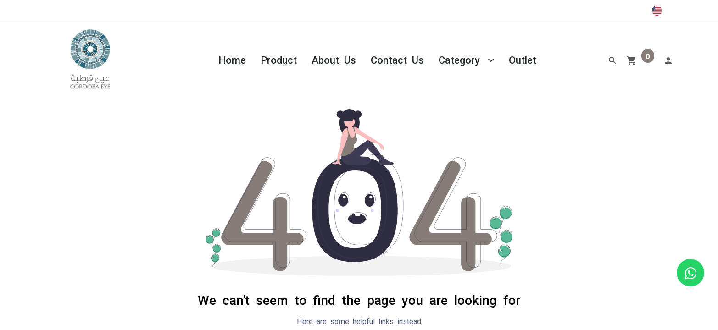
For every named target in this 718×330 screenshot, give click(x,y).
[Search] (612, 60)
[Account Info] (668, 60)
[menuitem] (232, 59)
